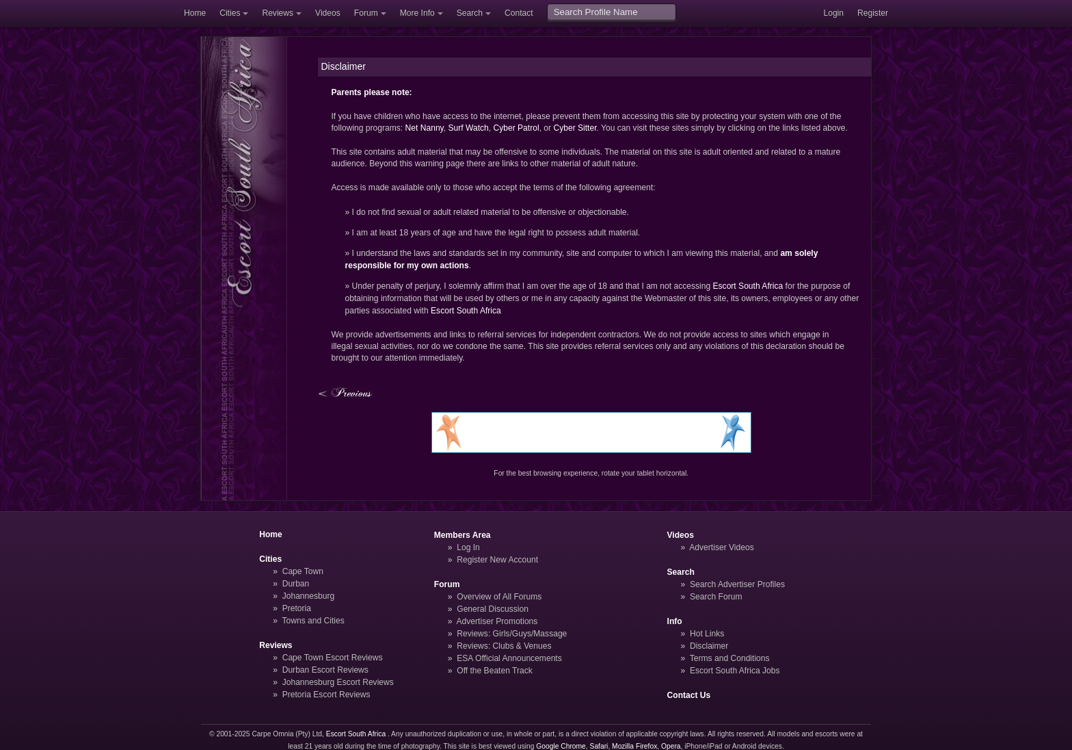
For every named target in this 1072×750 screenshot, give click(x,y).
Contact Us (689, 695)
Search (470, 13)
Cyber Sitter (574, 128)
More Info (417, 13)
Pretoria (296, 608)
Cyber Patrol (516, 128)
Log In (468, 547)
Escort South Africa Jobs (735, 670)
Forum (366, 13)
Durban (296, 584)
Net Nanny (424, 128)
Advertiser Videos (721, 547)
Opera (671, 746)
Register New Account (497, 560)
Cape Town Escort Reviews (332, 657)
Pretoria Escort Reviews (326, 694)
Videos (327, 13)
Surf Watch (468, 128)
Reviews (277, 13)
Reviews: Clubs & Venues (504, 646)
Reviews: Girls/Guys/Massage (512, 633)
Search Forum (716, 597)
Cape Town (302, 571)
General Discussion (492, 609)
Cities (229, 13)
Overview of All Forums (499, 597)
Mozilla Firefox (634, 746)
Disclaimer (709, 646)
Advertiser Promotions (497, 621)
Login (833, 13)
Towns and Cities (313, 620)
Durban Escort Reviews (325, 670)
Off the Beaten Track (495, 670)
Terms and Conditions (730, 658)
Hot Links (707, 633)
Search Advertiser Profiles (737, 584)
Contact (519, 13)
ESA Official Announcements (509, 658)
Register (872, 13)
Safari (599, 746)
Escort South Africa (748, 286)
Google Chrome (560, 746)
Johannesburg (308, 596)
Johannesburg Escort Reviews (338, 682)
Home (195, 13)
